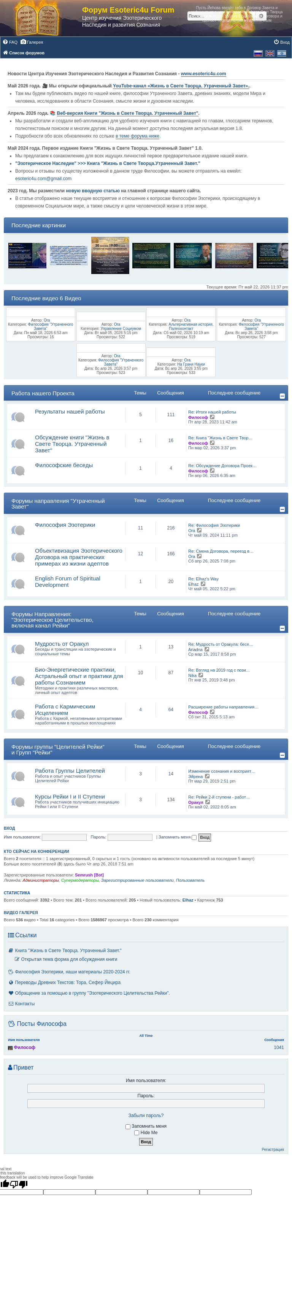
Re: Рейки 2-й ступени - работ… (219, 797)
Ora (47, 320)
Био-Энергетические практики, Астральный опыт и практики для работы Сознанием (79, 676)
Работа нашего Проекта (43, 393)
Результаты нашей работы (70, 411)
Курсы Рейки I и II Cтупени (70, 796)
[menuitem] (9, 42)
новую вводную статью (93, 190)
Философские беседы (64, 465)
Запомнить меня (178, 837)
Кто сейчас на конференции (36, 851)
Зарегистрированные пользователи (137, 880)
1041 (279, 1047)
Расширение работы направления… (223, 707)
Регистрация (273, 1149)
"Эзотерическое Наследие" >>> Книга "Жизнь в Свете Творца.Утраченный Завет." (107, 163)
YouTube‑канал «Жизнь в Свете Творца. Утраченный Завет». (181, 86)
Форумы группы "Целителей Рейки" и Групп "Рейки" (58, 749)
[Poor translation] (19, 1184)
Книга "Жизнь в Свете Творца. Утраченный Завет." (65, 950)
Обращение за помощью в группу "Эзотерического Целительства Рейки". (89, 993)
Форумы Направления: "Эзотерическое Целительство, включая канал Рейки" (52, 620)
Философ (198, 417)
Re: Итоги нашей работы (212, 412)
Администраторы (40, 880)
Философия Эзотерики (65, 524)
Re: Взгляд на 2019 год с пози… (219, 670)
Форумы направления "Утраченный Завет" (58, 504)
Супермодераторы (80, 880)
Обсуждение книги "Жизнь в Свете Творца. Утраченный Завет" (72, 443)
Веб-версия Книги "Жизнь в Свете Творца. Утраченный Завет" (127, 113)
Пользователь (190, 880)
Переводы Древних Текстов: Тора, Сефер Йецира (64, 982)
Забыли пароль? (146, 1115)
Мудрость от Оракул (62, 643)
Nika (192, 675)
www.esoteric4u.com (203, 73)
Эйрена (195, 776)
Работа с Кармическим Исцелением (65, 709)
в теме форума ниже (137, 136)
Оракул (195, 802)
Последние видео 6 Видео (46, 298)
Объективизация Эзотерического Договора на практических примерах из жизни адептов (78, 557)
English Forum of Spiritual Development (67, 581)
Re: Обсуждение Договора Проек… (222, 465)
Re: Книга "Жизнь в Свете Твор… (220, 438)
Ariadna (195, 649)
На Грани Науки (191, 364)
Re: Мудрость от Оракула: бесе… (220, 644)
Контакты (21, 1003)
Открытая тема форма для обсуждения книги (65, 959)
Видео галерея (21, 912)
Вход (9, 828)
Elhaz (193, 584)
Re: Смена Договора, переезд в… (221, 551)
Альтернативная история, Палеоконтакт (190, 326)
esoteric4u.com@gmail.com (43, 178)
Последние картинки (38, 225)
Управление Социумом (120, 328)
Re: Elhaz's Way (203, 579)
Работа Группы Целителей (70, 770)
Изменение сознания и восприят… (222, 771)
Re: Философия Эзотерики (214, 525)
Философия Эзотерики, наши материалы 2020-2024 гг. (69, 972)
